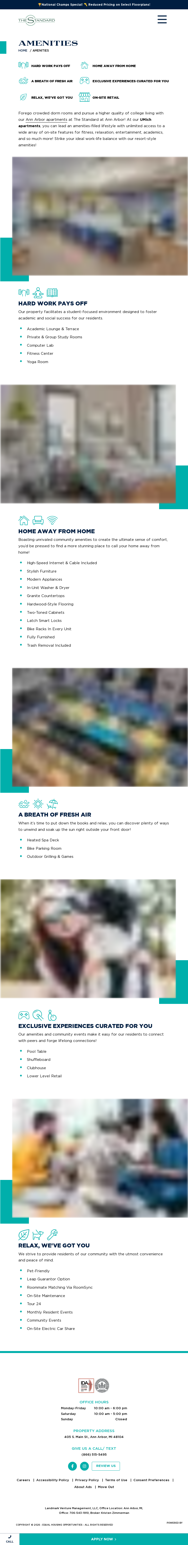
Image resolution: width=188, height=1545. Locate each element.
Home (22, 50)
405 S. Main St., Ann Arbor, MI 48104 (94, 1437)
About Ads (83, 1487)
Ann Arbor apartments (46, 119)
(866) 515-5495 (94, 1454)
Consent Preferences (151, 1480)
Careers (24, 1480)
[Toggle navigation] (157, 20)
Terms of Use (116, 1480)
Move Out (106, 1487)
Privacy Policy (87, 1480)
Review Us (106, 1466)
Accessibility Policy (53, 1480)
